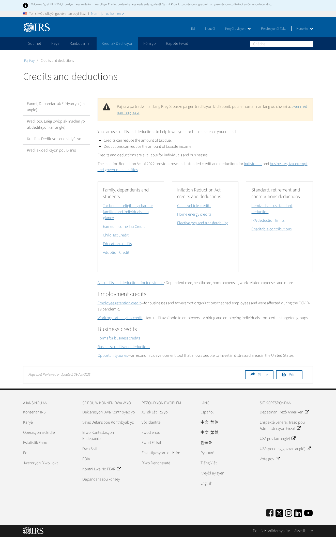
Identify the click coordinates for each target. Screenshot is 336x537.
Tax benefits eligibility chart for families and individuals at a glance (128, 212)
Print (293, 375)
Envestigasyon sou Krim (161, 453)
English (206, 483)
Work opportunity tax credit (120, 318)
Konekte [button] (304, 28)
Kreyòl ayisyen (238, 28)
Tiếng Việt (209, 463)
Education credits (117, 244)
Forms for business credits (119, 338)
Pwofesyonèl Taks (273, 28)
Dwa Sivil (89, 449)
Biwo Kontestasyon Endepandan (98, 435)
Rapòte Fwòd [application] (177, 43)
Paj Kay (29, 60)
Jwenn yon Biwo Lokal (41, 463)
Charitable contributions (271, 229)
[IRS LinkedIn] (298, 512)
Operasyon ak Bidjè (39, 432)
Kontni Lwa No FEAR (101, 469)
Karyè (28, 422)
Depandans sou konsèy (101, 479)
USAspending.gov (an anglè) (285, 449)
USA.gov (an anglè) (277, 438)
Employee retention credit (119, 303)
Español (207, 412)
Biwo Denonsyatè (156, 463)
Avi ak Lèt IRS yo (155, 412)
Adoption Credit (116, 252)
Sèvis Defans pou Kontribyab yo (108, 422)
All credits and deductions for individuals (131, 283)
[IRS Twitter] (279, 512)
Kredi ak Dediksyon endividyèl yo (54, 139)
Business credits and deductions (124, 347)
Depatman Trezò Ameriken (284, 412)
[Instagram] (288, 512)
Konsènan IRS (34, 412)
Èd (193, 28)
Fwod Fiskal (151, 442)
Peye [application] (55, 43)
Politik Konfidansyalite (271, 530)
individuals (253, 164)
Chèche (310, 44)
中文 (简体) (210, 422)
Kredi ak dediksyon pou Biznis (51, 150)
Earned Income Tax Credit (124, 226)
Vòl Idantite (151, 422)
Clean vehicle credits (194, 205)
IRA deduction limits (267, 220)
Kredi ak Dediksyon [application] (117, 43)
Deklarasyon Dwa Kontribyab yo (108, 412)
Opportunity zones (113, 355)
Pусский (208, 453)
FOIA (86, 459)
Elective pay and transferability (202, 223)
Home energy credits (194, 214)
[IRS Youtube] (308, 512)
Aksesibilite (303, 530)
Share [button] (263, 375)
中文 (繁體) (210, 432)
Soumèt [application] (34, 43)
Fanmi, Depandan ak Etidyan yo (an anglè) (56, 107)
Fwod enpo (151, 432)
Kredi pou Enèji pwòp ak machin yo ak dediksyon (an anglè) (56, 124)
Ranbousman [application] (80, 43)
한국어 (207, 442)
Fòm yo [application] (149, 43)
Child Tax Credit (116, 235)
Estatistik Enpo (35, 442)
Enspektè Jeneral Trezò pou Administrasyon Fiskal (282, 425)
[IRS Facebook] (269, 512)
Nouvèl (210, 28)
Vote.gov (270, 459)
